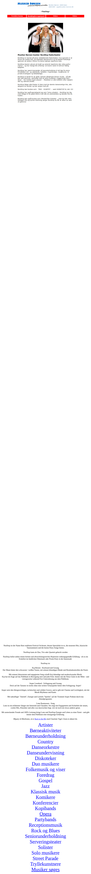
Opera (45, 813)
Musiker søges (45, 869)
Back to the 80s (40, 719)
